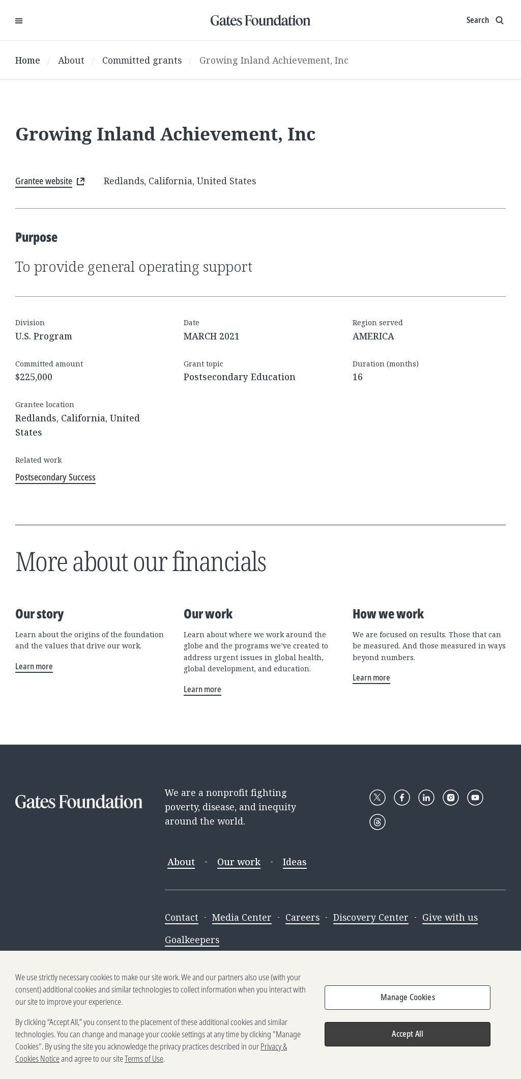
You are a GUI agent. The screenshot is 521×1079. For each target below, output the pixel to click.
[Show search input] (486, 20)
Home (27, 60)
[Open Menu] (18, 20)
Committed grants (142, 60)
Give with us (450, 917)
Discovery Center (371, 917)
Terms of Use (144, 1064)
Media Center (242, 917)
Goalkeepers (192, 939)
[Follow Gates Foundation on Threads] (377, 822)
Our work (238, 862)
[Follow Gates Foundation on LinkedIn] (426, 797)
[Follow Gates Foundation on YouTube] (475, 797)
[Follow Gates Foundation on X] (377, 797)
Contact (181, 917)
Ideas (295, 862)
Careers (302, 917)
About (71, 60)
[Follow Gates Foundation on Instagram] (451, 797)
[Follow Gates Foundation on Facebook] (402, 797)
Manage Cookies (408, 1002)
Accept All (407, 1039)
